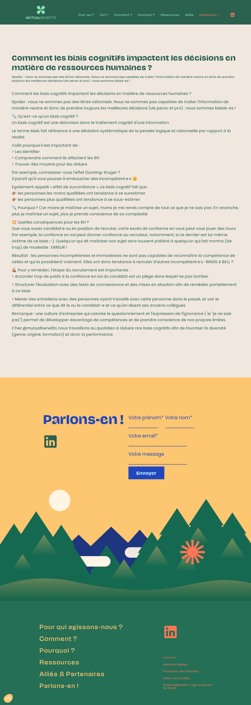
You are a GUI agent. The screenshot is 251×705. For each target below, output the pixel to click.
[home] (37, 10)
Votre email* (143, 435)
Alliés (189, 14)
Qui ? (104, 14)
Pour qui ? (86, 14)
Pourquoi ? (146, 14)
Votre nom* (178, 417)
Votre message (146, 453)
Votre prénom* (146, 417)
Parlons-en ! (208, 14)
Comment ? (123, 14)
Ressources (170, 14)
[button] (8, 698)
